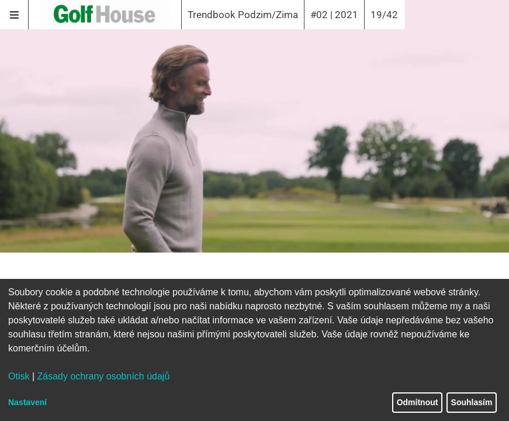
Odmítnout (417, 402)
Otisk (18, 376)
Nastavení (27, 402)
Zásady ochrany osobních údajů (103, 376)
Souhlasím (472, 402)
